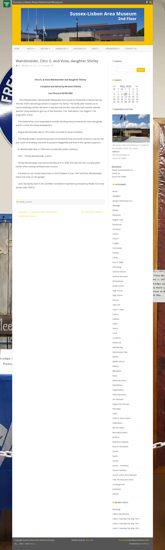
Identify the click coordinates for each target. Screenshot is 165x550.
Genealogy (61, 48)
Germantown (117, 281)
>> (137, 86)
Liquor (115, 323)
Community (117, 248)
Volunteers (116, 489)
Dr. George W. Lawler (92, 212)
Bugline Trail (117, 219)
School (115, 451)
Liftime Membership (120, 514)
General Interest (119, 271)
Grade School (118, 286)
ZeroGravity (123, 540)
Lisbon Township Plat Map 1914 (125, 519)
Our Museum (117, 399)
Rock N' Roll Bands (120, 446)
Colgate (115, 243)
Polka (114, 413)
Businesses (117, 224)
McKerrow (116, 342)
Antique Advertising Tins (122, 201)
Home (16, 48)
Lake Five (116, 305)
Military (115, 366)
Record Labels (118, 427)
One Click (89, 540)
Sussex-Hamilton (119, 470)
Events (95, 48)
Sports (115, 456)
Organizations (118, 390)
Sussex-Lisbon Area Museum (124, 475)
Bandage (116, 205)
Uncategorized (118, 484)
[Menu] (6, 3)
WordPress (144, 543)
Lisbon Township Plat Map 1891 (125, 523)
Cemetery (116, 229)
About (30, 48)
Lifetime (115, 319)
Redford (115, 437)
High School (117, 290)
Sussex (115, 461)
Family (22, 202)
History (44, 48)
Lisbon (115, 328)
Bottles (115, 210)
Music (114, 375)
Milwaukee (116, 371)
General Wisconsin (120, 276)
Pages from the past (121, 404)
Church (115, 238)
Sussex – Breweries (120, 465)
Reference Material (120, 442)
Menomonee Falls (120, 352)
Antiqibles (79, 48)
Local (114, 333)
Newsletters (117, 385)
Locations (116, 338)
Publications (117, 423)
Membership (112, 48)
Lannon (29, 202)
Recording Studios (120, 432)
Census (115, 234)
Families (115, 253)
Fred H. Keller (118, 262)
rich (19, 65)
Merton (115, 357)
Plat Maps (116, 409)
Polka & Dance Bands (121, 418)
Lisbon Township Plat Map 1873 (125, 528)
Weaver (115, 494)
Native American (119, 380)
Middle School (118, 361)
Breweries (116, 215)
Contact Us (130, 48)
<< (114, 86)
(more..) (33, 543)
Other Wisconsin (119, 394)
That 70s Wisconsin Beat (122, 479)
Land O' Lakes (118, 309)
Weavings (116, 509)
